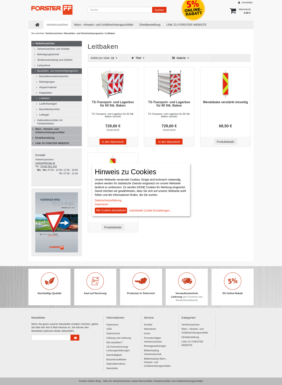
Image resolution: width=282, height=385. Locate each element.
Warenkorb (150, 329)
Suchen (159, 10)
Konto (147, 333)
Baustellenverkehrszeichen (53, 76)
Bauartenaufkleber (116, 359)
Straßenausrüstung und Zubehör (55, 60)
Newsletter (112, 368)
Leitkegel (44, 114)
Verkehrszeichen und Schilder (53, 49)
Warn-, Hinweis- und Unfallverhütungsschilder (104, 24)
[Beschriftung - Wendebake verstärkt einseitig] (225, 84)
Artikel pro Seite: (104, 58)
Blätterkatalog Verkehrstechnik (152, 352)
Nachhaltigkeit (114, 355)
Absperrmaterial (47, 87)
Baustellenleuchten (49, 109)
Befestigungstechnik (48, 54)
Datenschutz (113, 333)
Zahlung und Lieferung (118, 338)
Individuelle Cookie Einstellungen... (150, 210)
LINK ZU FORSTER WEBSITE (186, 24)
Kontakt (148, 324)
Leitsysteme (43, 65)
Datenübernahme (115, 363)
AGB (108, 329)
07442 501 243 (48, 166)
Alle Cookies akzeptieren (111, 210)
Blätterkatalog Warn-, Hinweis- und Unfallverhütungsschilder (157, 362)
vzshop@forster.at (45, 163)
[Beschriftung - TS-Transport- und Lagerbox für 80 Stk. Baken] (169, 84)
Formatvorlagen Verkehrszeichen (153, 340)
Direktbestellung (150, 24)
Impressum (112, 324)
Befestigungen (47, 81)
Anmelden (245, 2)
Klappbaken (45, 92)
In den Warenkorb (113, 141)
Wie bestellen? (114, 342)
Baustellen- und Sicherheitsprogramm (84, 33)
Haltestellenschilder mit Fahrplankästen (49, 122)
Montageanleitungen (155, 346)
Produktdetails (225, 141)
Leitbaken (44, 98)
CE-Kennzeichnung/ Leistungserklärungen (118, 348)
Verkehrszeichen (57, 24)
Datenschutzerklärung (108, 200)
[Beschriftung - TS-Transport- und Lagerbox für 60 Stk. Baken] (113, 84)
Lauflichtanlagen (48, 103)
